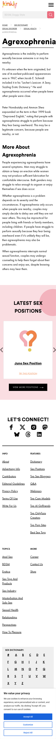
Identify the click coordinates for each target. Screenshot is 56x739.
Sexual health (30, 28)
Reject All (28, 732)
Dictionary (36, 461)
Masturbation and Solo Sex (12, 600)
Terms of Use (10, 498)
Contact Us (36, 564)
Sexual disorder (9, 28)
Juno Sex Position (28, 363)
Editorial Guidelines (13, 484)
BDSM (6, 564)
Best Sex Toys (38, 532)
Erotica (6, 571)
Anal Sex (7, 557)
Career (34, 557)
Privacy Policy (10, 491)
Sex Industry (9, 591)
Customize (28, 724)
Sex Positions (37, 469)
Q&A (33, 484)
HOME (5, 25)
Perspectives (9, 625)
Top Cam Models (40, 498)
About (5, 461)
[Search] (50, 14)
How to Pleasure (11, 632)
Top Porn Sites (38, 525)
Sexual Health (10, 610)
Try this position (28, 373)
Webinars (36, 491)
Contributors (9, 476)
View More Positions (28, 387)
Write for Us (9, 506)
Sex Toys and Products (10, 581)
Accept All (28, 717)
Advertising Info (11, 469)
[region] (28, 713)
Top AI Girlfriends (40, 506)
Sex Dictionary (21, 25)
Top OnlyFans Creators (38, 515)
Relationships (9, 617)
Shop (33, 571)
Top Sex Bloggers (40, 476)
